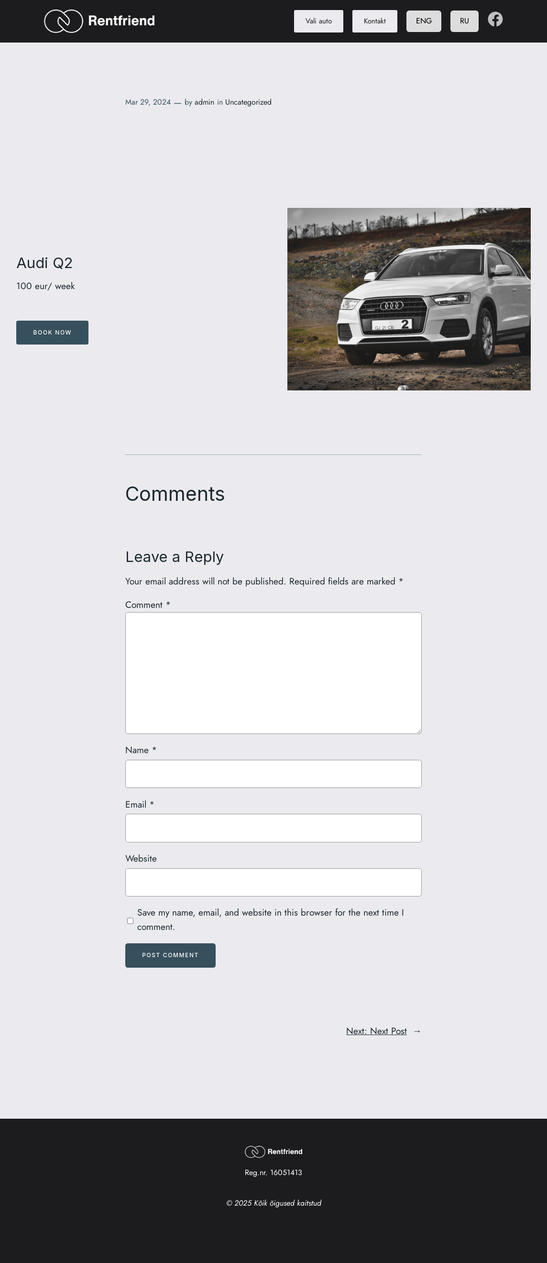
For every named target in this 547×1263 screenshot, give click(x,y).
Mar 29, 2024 (148, 102)
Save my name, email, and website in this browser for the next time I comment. (270, 919)
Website (141, 858)
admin (204, 102)
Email (139, 804)
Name (141, 749)
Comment (148, 604)
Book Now (52, 332)
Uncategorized (248, 102)
